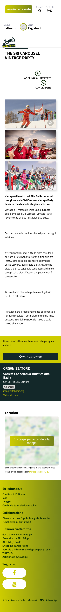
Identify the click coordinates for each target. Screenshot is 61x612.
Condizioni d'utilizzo (13, 494)
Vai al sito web (30, 357)
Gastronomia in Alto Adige (17, 534)
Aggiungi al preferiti (37, 75)
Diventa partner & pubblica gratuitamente (26, 518)
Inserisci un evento (19, 9)
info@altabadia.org (13, 391)
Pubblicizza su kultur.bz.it (16, 522)
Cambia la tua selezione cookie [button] (19, 505)
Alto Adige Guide (11, 542)
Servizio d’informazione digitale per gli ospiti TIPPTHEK (27, 551)
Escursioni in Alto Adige (15, 538)
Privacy (6, 502)
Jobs (4, 498)
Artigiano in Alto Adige (15, 557)
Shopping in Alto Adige (15, 546)
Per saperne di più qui (39, 471)
